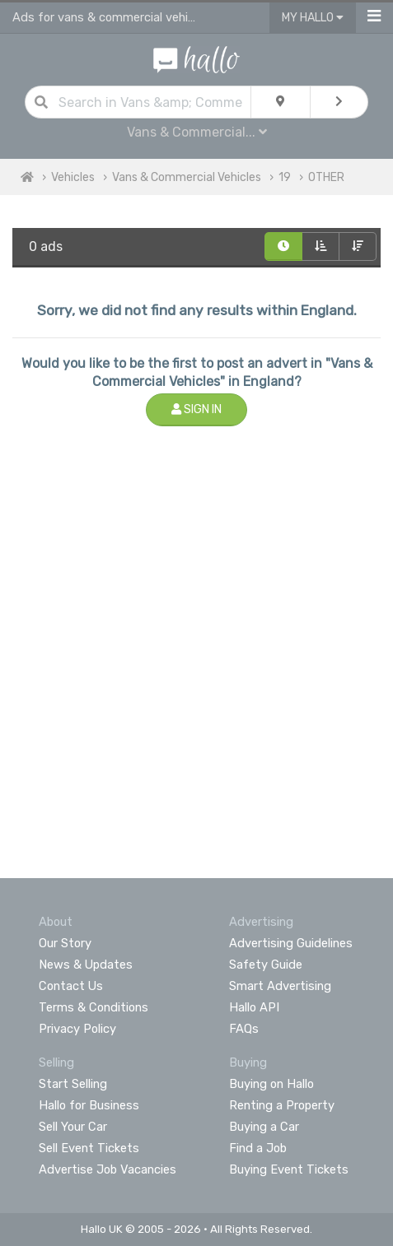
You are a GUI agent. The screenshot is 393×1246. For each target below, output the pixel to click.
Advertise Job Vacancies (107, 1169)
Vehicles (73, 177)
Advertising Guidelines (291, 943)
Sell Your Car (73, 1126)
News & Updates (86, 964)
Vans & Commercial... (197, 132)
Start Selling (73, 1083)
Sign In (196, 409)
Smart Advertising (280, 986)
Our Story (65, 943)
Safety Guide (265, 964)
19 (284, 177)
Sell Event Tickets (89, 1148)
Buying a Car (264, 1126)
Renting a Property (282, 1105)
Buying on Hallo (271, 1083)
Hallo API (254, 1007)
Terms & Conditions (93, 1007)
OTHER (326, 177)
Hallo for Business (89, 1105)
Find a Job (258, 1148)
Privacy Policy (77, 1028)
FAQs (244, 1028)
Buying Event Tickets (289, 1169)
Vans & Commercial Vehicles (186, 177)
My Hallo (313, 18)
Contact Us (71, 986)
